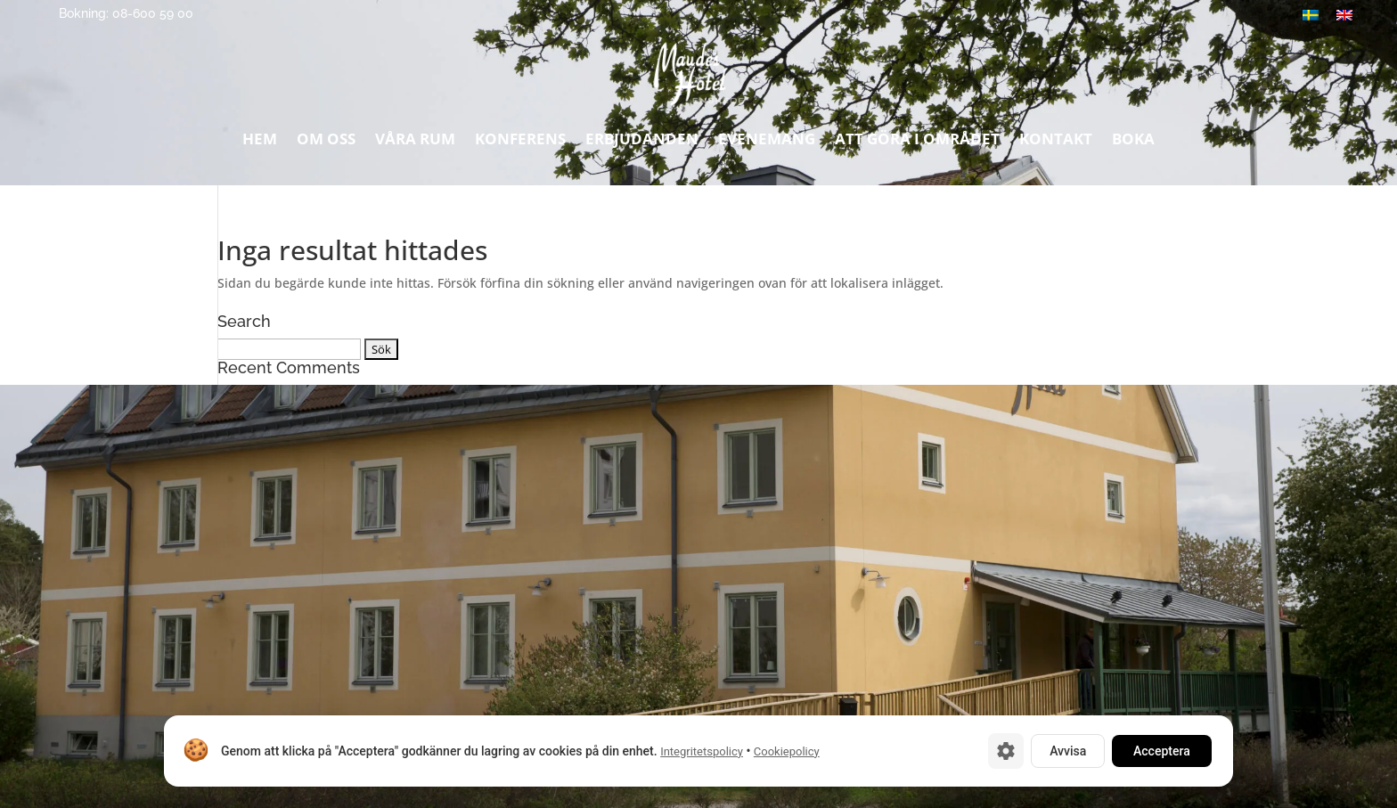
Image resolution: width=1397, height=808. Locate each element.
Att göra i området (917, 143)
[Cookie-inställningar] (1006, 751)
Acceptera (1161, 751)
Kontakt (1055, 143)
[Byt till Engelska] (1344, 15)
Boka (1133, 143)
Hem (259, 143)
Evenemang (766, 143)
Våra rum (415, 143)
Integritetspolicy (701, 751)
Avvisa (1068, 751)
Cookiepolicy (787, 751)
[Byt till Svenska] (1311, 15)
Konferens (520, 143)
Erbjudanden (641, 143)
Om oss (326, 143)
